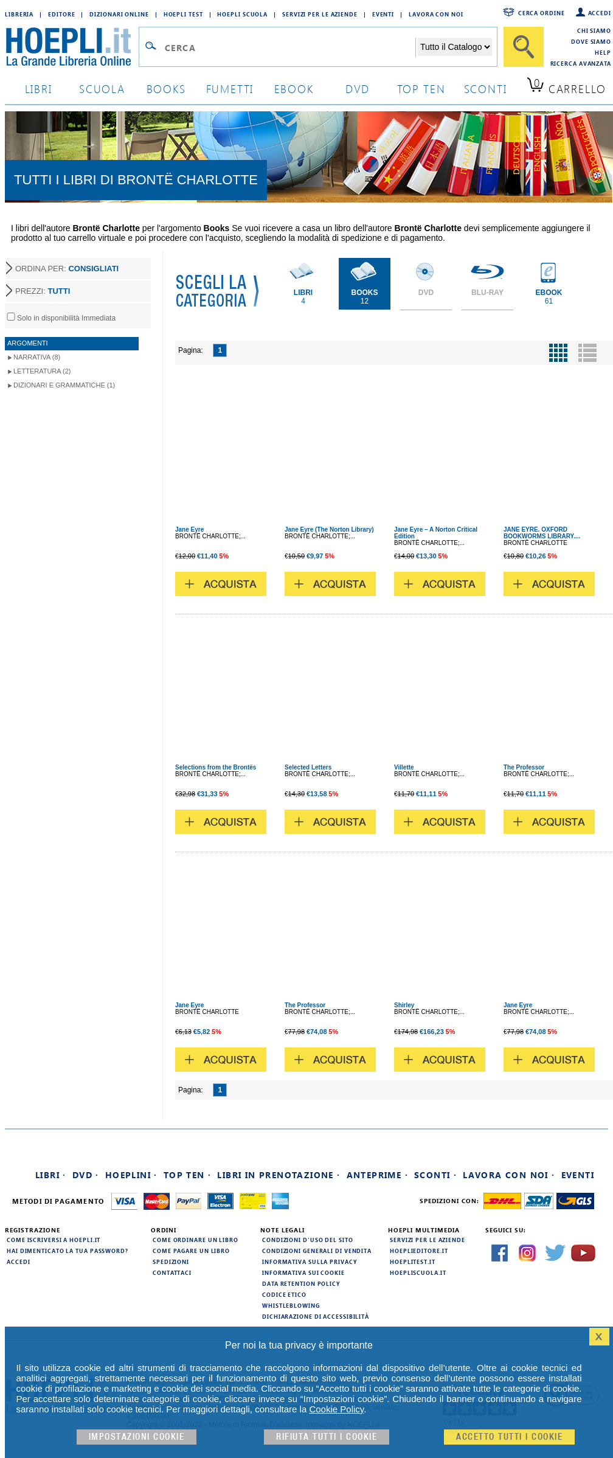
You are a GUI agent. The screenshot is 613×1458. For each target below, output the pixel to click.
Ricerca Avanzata (580, 63)
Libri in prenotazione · (278, 1175)
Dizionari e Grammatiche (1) (64, 385)
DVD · (85, 1175)
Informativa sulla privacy (309, 1261)
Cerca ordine (541, 12)
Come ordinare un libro (195, 1239)
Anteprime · (377, 1175)
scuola (102, 88)
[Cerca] (524, 47)
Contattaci (172, 1272)
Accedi (599, 12)
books (166, 88)
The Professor (524, 767)
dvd (357, 88)
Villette (404, 767)
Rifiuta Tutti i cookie (326, 1437)
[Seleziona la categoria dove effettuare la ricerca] (455, 47)
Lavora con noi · (509, 1175)
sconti (485, 88)
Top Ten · (188, 1175)
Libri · (50, 1175)
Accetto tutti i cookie (509, 1437)
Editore (61, 14)
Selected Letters (308, 767)
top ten (421, 88)
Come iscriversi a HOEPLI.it (53, 1239)
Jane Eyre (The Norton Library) (329, 529)
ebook (294, 88)
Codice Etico (284, 1294)
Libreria (19, 14)
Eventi (383, 14)
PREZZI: (42, 291)
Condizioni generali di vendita (317, 1250)
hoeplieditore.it (419, 1250)
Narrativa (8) (36, 357)
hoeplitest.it (412, 1261)
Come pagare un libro (191, 1250)
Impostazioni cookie (137, 1437)
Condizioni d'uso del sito (307, 1239)
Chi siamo (594, 30)
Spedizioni (171, 1261)
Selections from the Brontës (215, 767)
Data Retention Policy (301, 1283)
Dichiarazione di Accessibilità (315, 1316)
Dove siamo (591, 41)
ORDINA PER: (67, 268)
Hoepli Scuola (242, 14)
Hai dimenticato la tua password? (67, 1250)
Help (603, 52)
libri (38, 88)
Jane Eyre (189, 529)
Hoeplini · (131, 1175)
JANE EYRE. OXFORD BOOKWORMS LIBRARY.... (542, 533)
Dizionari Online (118, 14)
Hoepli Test (183, 14)
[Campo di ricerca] (290, 47)
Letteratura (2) (42, 371)
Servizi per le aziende (320, 14)
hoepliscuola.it (418, 1272)
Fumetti (230, 88)
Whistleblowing (291, 1305)
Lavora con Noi (436, 14)
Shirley (404, 1005)
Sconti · (435, 1175)
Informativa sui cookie (303, 1272)
